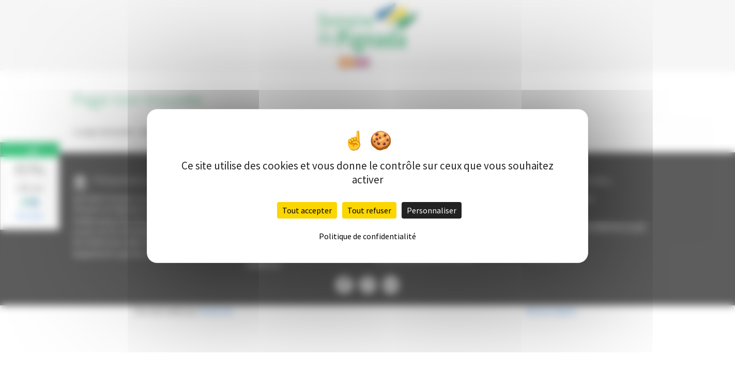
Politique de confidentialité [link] (367, 236)
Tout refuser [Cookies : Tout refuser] (369, 210)
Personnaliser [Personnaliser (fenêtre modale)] (431, 210)
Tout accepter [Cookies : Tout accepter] (307, 210)
